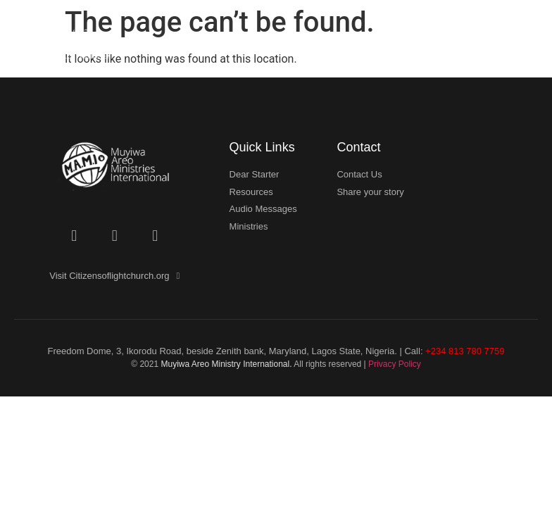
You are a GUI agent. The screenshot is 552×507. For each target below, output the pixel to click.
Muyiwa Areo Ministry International (225, 364)
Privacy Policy (394, 364)
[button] (524, 48)
